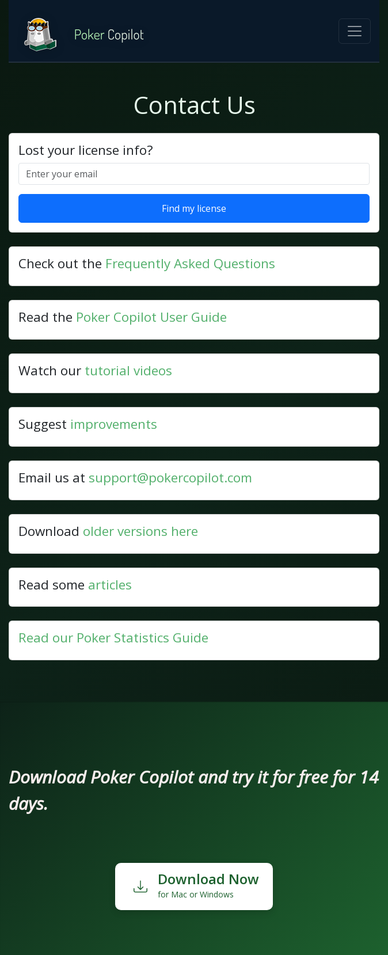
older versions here (140, 531)
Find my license (194, 208)
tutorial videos (128, 370)
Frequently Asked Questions (190, 263)
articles (110, 584)
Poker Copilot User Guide (151, 317)
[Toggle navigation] (354, 31)
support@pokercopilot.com (170, 477)
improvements (113, 424)
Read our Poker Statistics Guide (113, 637)
